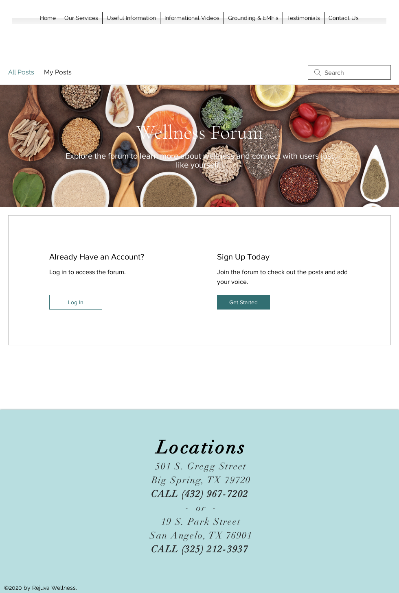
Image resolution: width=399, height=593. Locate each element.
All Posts (21, 72)
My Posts (58, 72)
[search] (349, 72)
